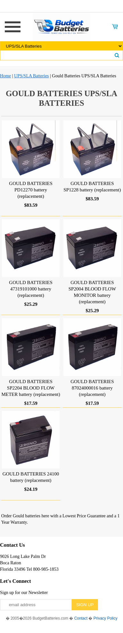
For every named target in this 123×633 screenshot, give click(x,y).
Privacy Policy (106, 618)
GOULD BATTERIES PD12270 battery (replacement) (30, 190)
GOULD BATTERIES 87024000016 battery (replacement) (92, 388)
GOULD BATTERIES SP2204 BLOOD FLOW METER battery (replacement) (30, 388)
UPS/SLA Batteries (31, 75)
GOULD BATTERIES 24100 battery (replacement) (31, 477)
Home (5, 75)
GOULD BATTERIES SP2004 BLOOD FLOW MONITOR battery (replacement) (92, 292)
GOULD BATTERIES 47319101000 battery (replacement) (30, 289)
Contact (80, 618)
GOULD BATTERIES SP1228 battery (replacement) (92, 186)
